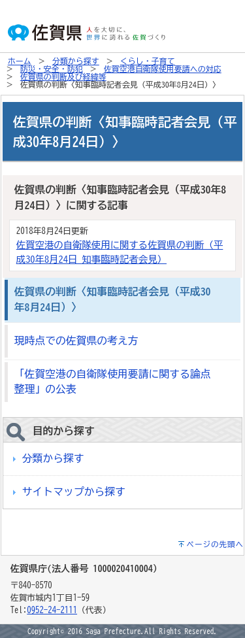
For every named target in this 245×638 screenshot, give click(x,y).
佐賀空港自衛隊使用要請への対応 (162, 69)
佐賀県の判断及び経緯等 (63, 76)
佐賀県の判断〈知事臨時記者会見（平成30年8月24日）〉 (112, 299)
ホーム (19, 61)
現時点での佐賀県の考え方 (76, 340)
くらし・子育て (147, 61)
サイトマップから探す (73, 491)
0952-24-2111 (52, 610)
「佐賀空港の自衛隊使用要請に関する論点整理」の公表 (112, 382)
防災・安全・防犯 (51, 69)
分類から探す (75, 61)
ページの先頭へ (215, 544)
